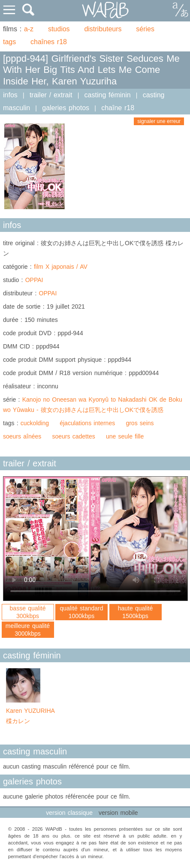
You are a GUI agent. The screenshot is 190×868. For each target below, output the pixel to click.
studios (59, 29)
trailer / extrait (51, 95)
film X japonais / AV (60, 266)
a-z (28, 29)
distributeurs (102, 29)
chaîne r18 (117, 107)
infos (10, 95)
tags (9, 41)
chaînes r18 (48, 41)
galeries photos (65, 107)
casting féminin (107, 95)
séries (145, 29)
